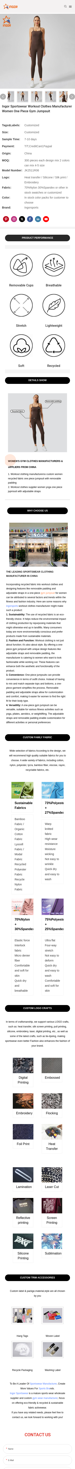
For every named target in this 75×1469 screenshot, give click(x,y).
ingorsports (12, 606)
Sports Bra (44, 1388)
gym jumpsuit (48, 593)
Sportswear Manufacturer (43, 1383)
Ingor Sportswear (19, 1393)
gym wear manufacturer (44, 1398)
